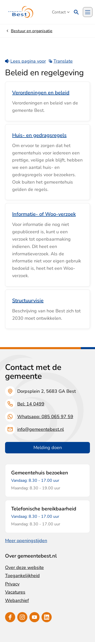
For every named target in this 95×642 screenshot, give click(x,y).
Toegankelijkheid (22, 576)
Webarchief (17, 600)
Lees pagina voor (25, 61)
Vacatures (15, 592)
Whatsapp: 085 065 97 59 (45, 417)
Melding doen (47, 447)
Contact (61, 12)
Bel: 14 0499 (30, 404)
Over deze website (24, 567)
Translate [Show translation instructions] (60, 61)
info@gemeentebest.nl (40, 429)
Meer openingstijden (26, 541)
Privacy (12, 584)
